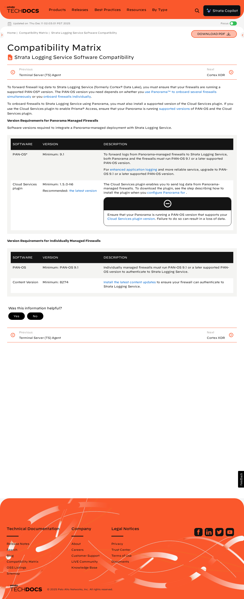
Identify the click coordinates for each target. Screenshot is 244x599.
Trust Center (120, 549)
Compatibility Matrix (33, 32)
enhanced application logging (133, 169)
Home (11, 32)
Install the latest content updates (130, 282)
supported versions (174, 108)
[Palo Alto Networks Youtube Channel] (230, 535)
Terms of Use (121, 555)
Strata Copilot (222, 11)
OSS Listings (16, 567)
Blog (10, 555)
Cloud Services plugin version (131, 218)
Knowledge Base (84, 567)
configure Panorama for (166, 192)
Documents (120, 561)
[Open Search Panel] (198, 11)
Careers (77, 549)
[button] (241, 479)
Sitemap (13, 573)
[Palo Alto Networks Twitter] (219, 535)
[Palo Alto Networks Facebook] (199, 535)
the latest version (83, 190)
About (76, 543)
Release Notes (18, 543)
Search (12, 549)
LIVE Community (84, 561)
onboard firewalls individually (67, 96)
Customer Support (85, 555)
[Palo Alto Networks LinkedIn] (209, 535)
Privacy (117, 543)
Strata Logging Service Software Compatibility (84, 32)
